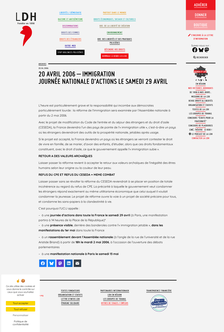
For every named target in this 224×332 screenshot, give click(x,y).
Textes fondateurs (70, 290)
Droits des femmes (70, 32)
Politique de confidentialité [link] (21, 323)
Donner (201, 14)
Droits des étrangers (70, 39)
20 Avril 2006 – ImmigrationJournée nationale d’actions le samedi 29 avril (103, 78)
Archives (42, 64)
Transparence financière (159, 290)
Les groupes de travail (114, 299)
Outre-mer (70, 45)
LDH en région (115, 294)
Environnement (114, 32)
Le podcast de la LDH (201, 134)
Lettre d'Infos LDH (70, 299)
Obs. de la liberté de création (115, 26)
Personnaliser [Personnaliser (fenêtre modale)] (20, 315)
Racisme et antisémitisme (70, 19)
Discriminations (70, 26)
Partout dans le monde (114, 12)
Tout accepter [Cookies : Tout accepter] (20, 303)
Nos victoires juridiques (200, 88)
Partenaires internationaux (114, 290)
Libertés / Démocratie (70, 12)
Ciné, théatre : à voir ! (200, 129)
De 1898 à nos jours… (201, 92)
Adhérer (200, 4)
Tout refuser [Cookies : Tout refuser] (20, 309)
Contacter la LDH (200, 138)
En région (201, 83)
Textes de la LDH (200, 109)
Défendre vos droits (114, 49)
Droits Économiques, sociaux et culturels (115, 19)
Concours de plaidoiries (201, 125)
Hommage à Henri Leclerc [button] (114, 56)
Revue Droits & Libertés (201, 100)
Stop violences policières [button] (70, 52)
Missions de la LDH (200, 96)
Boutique (200, 25)
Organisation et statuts (70, 294)
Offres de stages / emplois (114, 303)
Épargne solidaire (70, 303)
